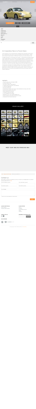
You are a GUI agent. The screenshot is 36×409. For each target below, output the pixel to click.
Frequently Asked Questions (5, 208)
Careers (20, 210)
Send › (32, 199)
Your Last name (23, 182)
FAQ (11, 180)
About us (20, 207)
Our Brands (20, 208)
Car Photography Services (23, 209)
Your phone (22, 185)
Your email (4, 185)
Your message (3, 189)
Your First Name (5, 182)
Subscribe (28, 216)
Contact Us (20, 211)
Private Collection (3, 207)
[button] (1, 13)
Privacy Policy (24, 226)
